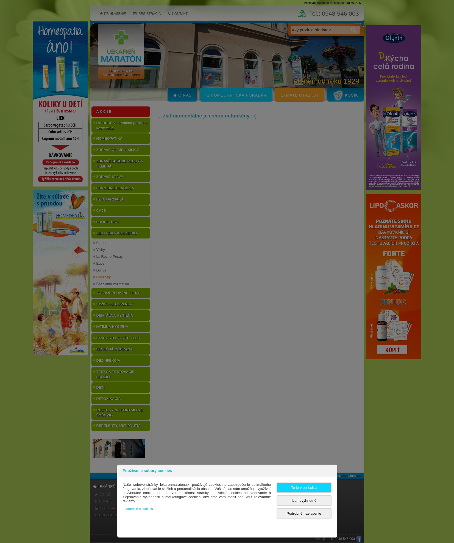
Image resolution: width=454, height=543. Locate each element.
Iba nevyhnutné (303, 500)
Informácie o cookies (138, 509)
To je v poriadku (304, 488)
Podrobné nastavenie (304, 513)
